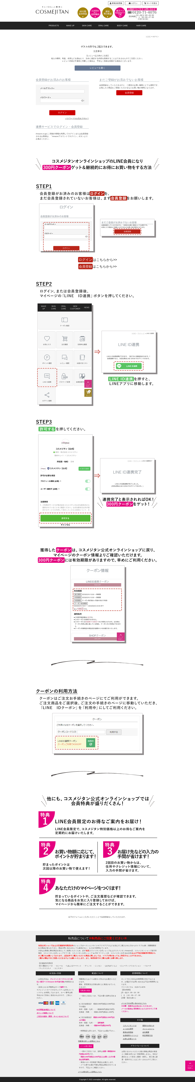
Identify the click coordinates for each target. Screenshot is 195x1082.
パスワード (46, 97)
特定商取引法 (147, 1035)
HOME (148, 37)
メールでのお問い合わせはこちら (134, 1003)
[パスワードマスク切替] (82, 100)
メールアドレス (47, 88)
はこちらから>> (97, 260)
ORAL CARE (103, 26)
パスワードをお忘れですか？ (77, 119)
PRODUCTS (54, 26)
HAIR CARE (141, 26)
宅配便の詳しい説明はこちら (89, 1041)
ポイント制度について (45, 1013)
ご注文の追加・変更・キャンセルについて (53, 1016)
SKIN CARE (87, 26)
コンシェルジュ (148, 1029)
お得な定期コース (129, 1039)
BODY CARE (122, 26)
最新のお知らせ (148, 1026)
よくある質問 (128, 1029)
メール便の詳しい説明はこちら (90, 1072)
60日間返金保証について (46, 1010)
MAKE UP (70, 26)
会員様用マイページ (130, 1035)
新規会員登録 (128, 1032)
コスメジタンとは (129, 1026)
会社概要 (145, 1032)
